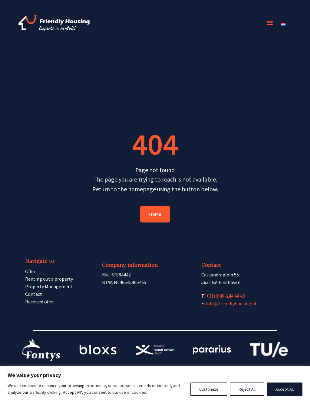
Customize (209, 389)
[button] (270, 23)
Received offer (39, 302)
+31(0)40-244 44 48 (225, 296)
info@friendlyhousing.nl (231, 303)
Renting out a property (49, 279)
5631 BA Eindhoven (220, 282)
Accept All (284, 389)
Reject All (247, 389)
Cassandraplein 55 (220, 275)
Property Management (49, 286)
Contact (33, 294)
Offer (30, 271)
